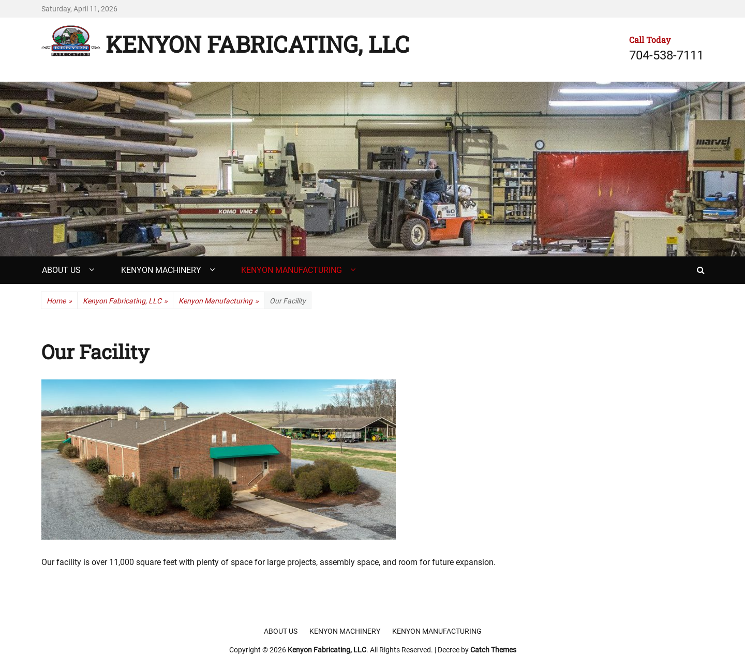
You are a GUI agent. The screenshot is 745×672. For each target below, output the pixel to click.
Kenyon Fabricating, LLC (257, 44)
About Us (61, 270)
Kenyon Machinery (161, 270)
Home (59, 301)
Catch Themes (493, 650)
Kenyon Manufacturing (291, 270)
